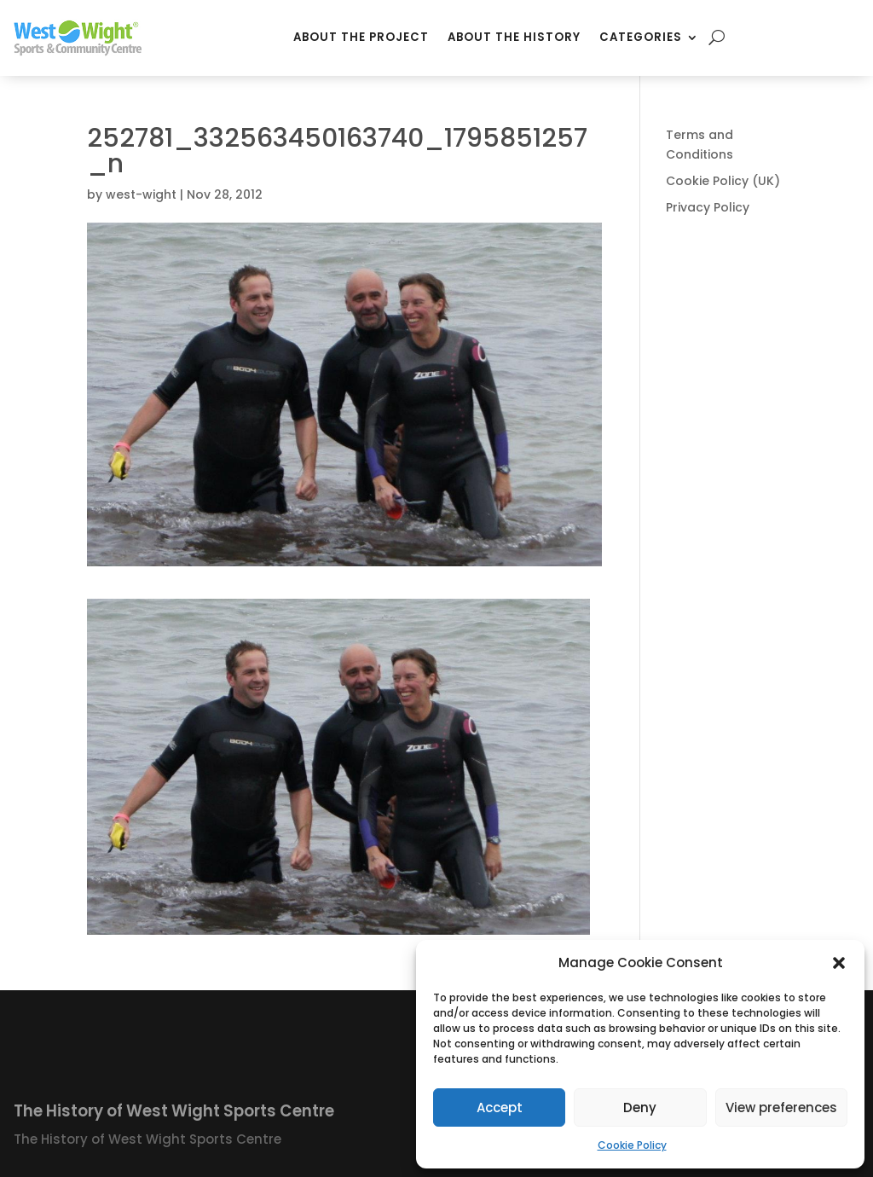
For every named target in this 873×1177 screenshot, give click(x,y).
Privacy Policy (707, 207)
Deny (639, 1107)
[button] (838, 962)
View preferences (781, 1107)
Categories (640, 37)
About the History (514, 37)
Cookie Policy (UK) (723, 180)
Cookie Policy (632, 1145)
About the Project (361, 37)
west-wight (141, 194)
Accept (500, 1107)
